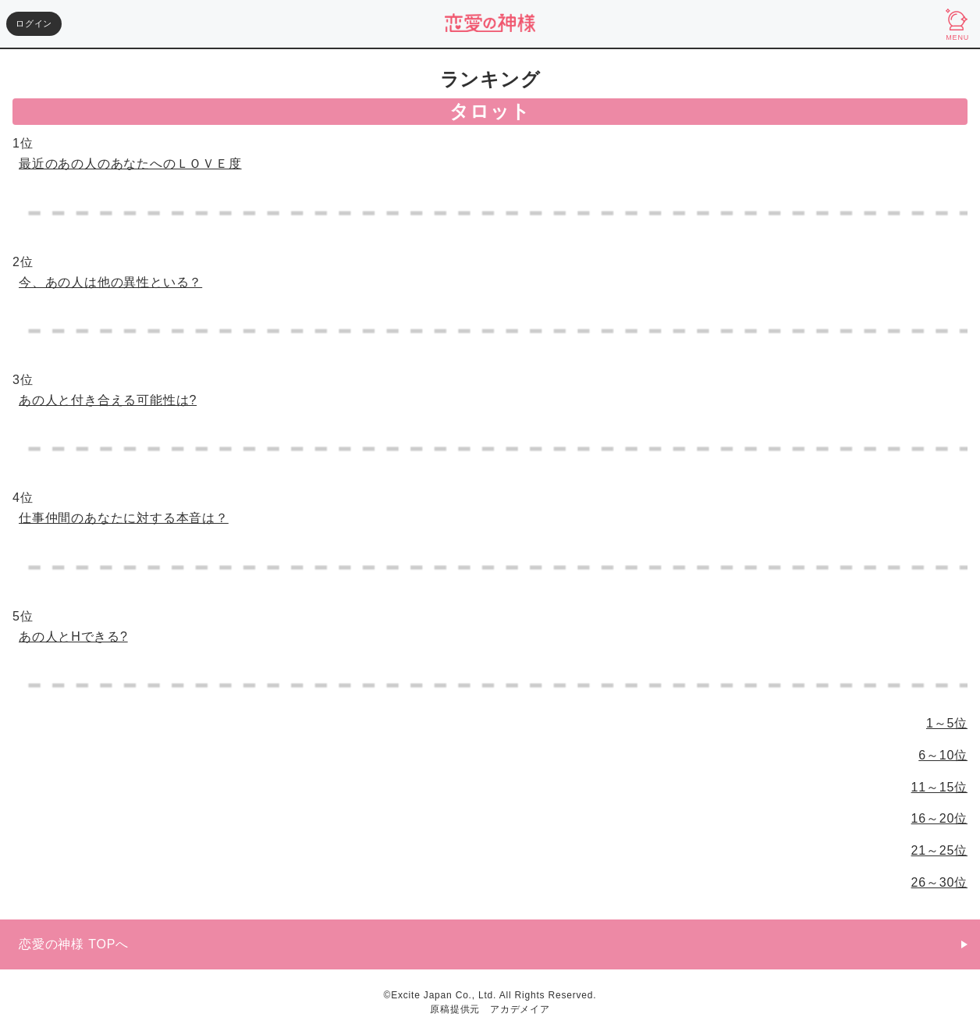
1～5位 (947, 723)
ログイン (34, 23)
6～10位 (943, 755)
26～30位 (939, 882)
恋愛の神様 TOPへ (74, 944)
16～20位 (939, 818)
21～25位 (939, 850)
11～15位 (939, 787)
